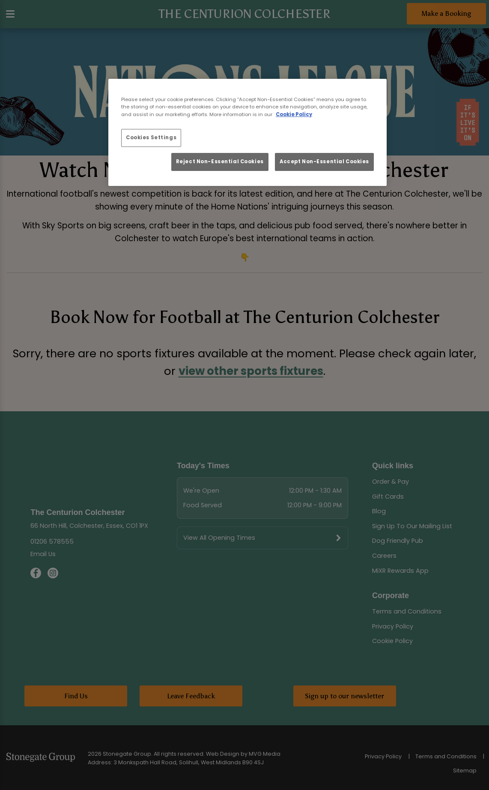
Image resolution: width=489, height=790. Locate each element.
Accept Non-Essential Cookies (324, 161)
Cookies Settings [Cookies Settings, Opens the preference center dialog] (151, 137)
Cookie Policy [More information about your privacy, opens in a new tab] (294, 114)
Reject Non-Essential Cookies (220, 161)
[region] (247, 132)
